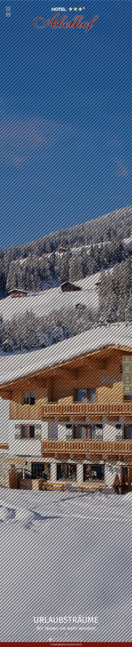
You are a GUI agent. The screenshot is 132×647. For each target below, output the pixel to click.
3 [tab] (58, 639)
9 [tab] (81, 639)
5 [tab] (66, 639)
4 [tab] (62, 639)
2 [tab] (54, 639)
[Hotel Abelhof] (66, 19)
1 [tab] (50, 639)
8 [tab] (77, 639)
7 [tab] (73, 639)
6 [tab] (70, 639)
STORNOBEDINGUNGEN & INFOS (66, 644)
